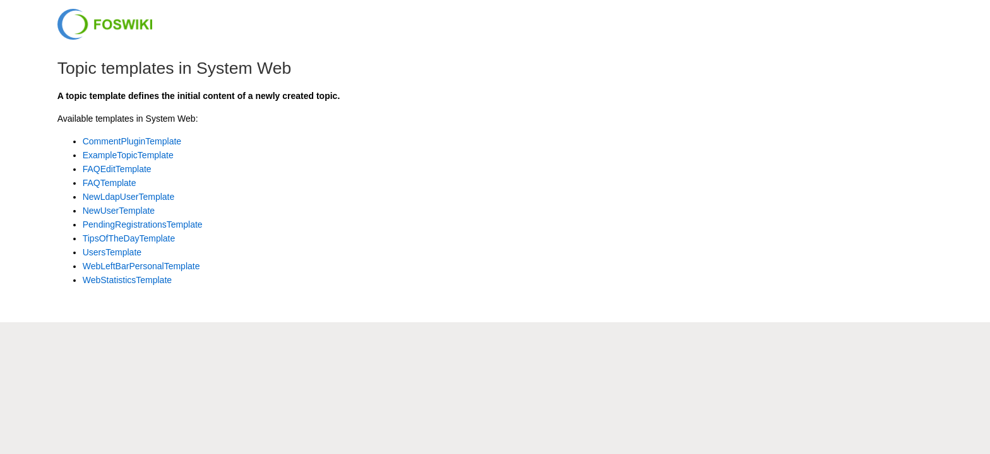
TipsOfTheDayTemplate (129, 238)
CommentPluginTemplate (132, 141)
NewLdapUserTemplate (129, 197)
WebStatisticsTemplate (127, 280)
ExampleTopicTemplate (128, 155)
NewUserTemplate (119, 211)
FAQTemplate (109, 183)
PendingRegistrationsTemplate (143, 224)
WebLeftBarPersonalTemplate (141, 266)
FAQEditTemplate (117, 169)
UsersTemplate (112, 252)
